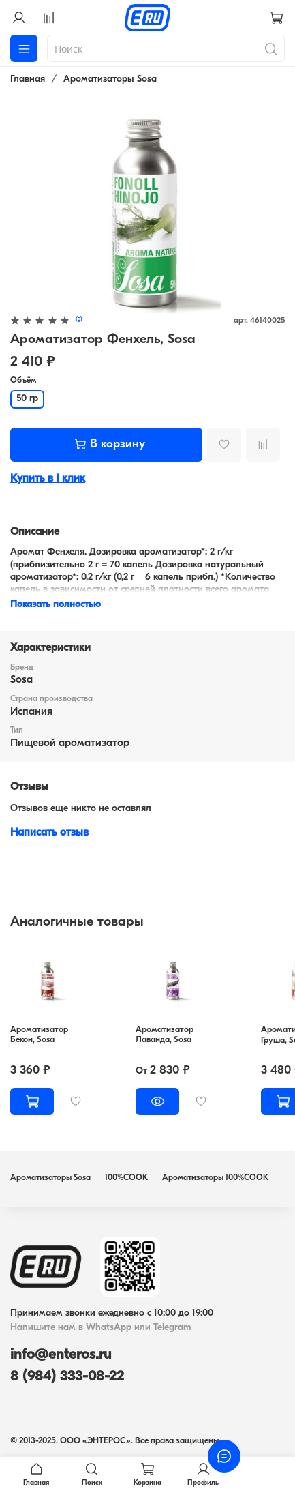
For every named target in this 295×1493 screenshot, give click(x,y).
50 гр (27, 399)
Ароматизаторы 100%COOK (215, 1178)
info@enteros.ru (60, 1355)
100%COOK (126, 1178)
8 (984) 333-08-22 (67, 1377)
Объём (23, 380)
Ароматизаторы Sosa (110, 79)
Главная (27, 79)
